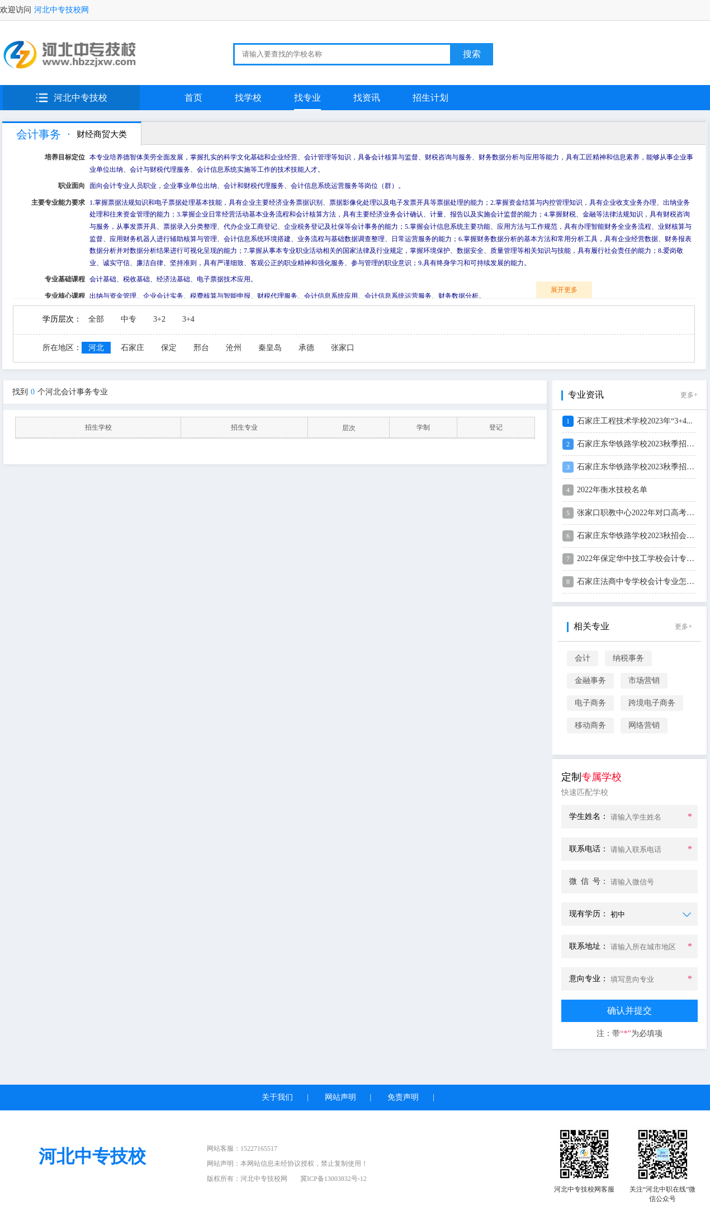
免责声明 (403, 1097)
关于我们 (277, 1097)
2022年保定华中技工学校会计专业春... (642, 558)
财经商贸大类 (100, 134)
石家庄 (132, 347)
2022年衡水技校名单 (612, 490)
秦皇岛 (270, 347)
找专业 (307, 97)
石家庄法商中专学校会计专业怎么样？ (643, 581)
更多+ (689, 395)
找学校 (248, 97)
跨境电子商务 (651, 703)
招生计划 (430, 97)
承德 (306, 347)
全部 (96, 319)
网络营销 (644, 725)
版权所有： (247, 1179)
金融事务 (590, 680)
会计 (582, 658)
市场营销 (644, 680)
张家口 (342, 347)
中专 (128, 319)
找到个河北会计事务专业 (60, 392)
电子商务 (590, 703)
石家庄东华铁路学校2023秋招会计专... (642, 535)
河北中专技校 (80, 97)
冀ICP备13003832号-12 (333, 1179)
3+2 (159, 319)
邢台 (201, 347)
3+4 (188, 319)
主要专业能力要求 (58, 202)
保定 (169, 347)
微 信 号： (588, 881)
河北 (96, 347)
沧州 (234, 347)
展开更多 (564, 290)
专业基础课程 (65, 279)
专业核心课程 (65, 296)
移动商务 (590, 725)
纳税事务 (628, 658)
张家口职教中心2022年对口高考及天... (642, 512)
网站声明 (340, 1097)
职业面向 (71, 186)
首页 (193, 97)
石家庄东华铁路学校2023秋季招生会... (642, 444)
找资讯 (366, 97)
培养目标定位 (65, 157)
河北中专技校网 (61, 10)
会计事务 (38, 134)
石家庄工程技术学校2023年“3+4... (635, 421)
